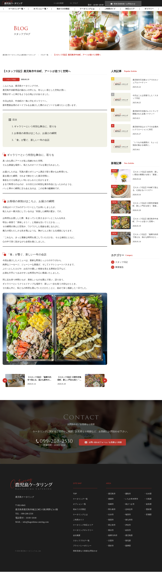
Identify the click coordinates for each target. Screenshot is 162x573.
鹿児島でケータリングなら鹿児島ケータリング (13, 3)
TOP (75, 495)
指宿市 (112, 521)
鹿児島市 (113, 495)
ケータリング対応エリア (83, 526)
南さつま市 (131, 505)
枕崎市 (112, 505)
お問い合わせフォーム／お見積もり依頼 (105, 444)
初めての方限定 (63, 9)
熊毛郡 (129, 542)
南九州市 (130, 521)
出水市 (112, 515)
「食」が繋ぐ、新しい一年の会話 (30, 140)
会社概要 (60, 3)
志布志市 (130, 510)
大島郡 (150, 500)
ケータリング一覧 (80, 500)
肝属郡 (150, 515)
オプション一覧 (79, 505)
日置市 (112, 542)
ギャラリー (149, 9)
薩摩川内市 (114, 536)
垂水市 (112, 531)
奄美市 (129, 515)
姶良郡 (150, 505)
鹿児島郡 (130, 536)
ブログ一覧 (50, 55)
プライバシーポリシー (82, 547)
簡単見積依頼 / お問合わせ (146, 3)
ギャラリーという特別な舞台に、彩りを (34, 126)
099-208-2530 (96, 3)
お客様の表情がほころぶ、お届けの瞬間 (34, 133)
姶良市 (129, 531)
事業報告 (119, 267)
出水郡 (150, 495)
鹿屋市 (112, 500)
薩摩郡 (129, 547)
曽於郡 (150, 510)
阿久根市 (113, 510)
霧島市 (129, 495)
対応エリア (130, 9)
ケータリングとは (87, 9)
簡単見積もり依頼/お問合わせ (85, 552)
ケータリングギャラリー (83, 531)
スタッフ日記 (121, 262)
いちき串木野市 (133, 500)
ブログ (75, 3)
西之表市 (113, 526)
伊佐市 (129, 526)
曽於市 (112, 547)
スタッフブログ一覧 (81, 542)
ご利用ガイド (110, 9)
